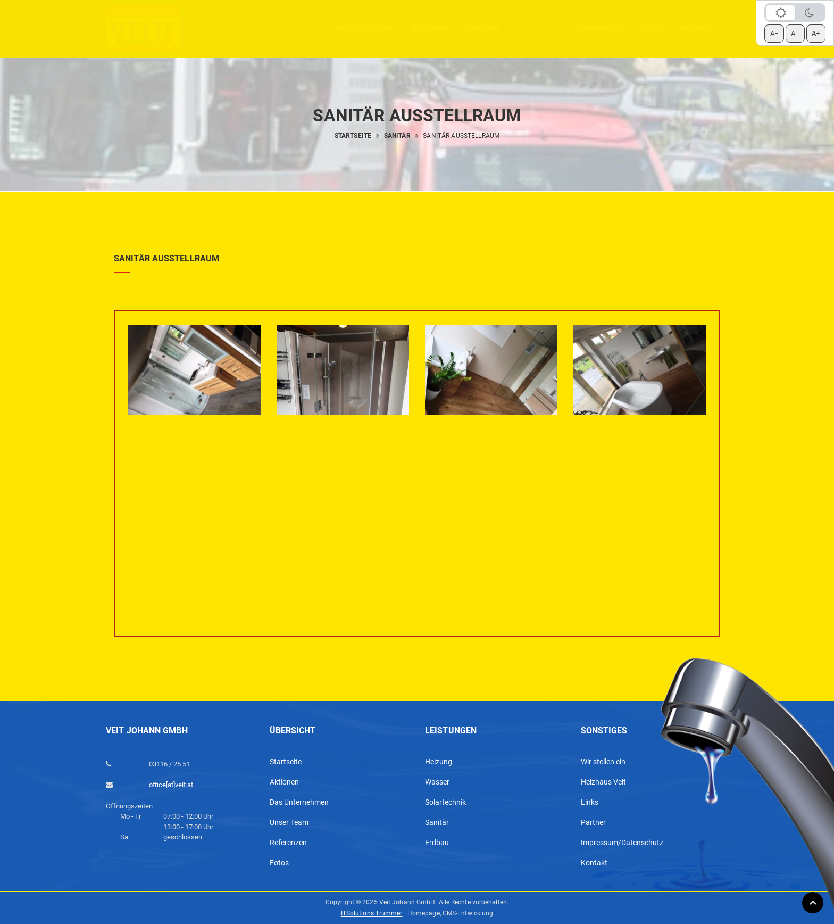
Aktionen (284, 782)
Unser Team (289, 822)
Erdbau (437, 842)
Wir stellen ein (366, 28)
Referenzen (599, 28)
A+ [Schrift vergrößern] (816, 33)
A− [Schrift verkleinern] (774, 33)
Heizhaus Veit (603, 782)
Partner (593, 822)
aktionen (430, 28)
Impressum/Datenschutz (622, 842)
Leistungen (538, 28)
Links (589, 802)
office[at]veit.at (171, 785)
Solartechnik (445, 802)
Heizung (438, 761)
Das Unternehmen (299, 802)
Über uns (481, 28)
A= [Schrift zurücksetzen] (795, 33)
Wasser (437, 782)
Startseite (353, 135)
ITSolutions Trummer (372, 913)
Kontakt (695, 28)
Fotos (650, 28)
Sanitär (397, 135)
